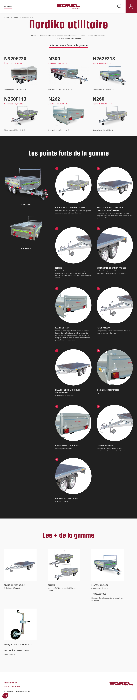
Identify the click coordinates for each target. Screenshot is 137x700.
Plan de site (8, 692)
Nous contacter (12, 686)
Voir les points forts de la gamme (68, 45)
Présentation (10, 683)
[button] (5, 696)
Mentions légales (23, 692)
